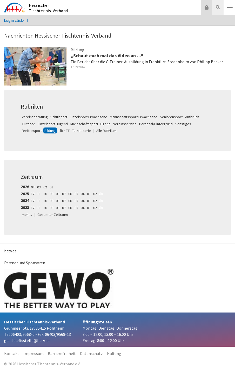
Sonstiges (183, 124)
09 (51, 193)
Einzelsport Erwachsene (88, 117)
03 (39, 187)
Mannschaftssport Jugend (90, 124)
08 (57, 193)
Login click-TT (16, 20)
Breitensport (32, 130)
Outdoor (28, 124)
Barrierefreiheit (62, 353)
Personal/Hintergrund (156, 124)
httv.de (10, 250)
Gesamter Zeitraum (52, 214)
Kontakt (11, 353)
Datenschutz (91, 353)
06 (70, 193)
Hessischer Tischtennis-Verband (48, 8)
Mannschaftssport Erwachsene (133, 117)
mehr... (27, 214)
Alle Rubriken (106, 130)
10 (45, 193)
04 (33, 187)
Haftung (114, 353)
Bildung (50, 130)
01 (51, 187)
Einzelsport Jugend (53, 124)
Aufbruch (192, 117)
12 (33, 193)
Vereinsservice (125, 124)
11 (39, 193)
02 (45, 187)
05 (76, 193)
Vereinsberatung (35, 117)
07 (64, 193)
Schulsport (58, 117)
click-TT (64, 130)
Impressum (33, 353)
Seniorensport (171, 117)
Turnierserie (81, 130)
